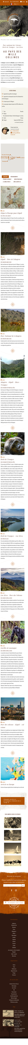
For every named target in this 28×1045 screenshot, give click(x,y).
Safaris (11, 39)
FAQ (14, 990)
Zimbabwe (14, 947)
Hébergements (14, 176)
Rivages (14, 973)
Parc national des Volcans (7, 116)
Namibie (14, 937)
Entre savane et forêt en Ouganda (19, 1011)
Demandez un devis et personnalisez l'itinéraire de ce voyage (12, 801)
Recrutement (14, 992)
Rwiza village (6, 539)
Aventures (14, 975)
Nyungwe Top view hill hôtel (9, 387)
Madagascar (14, 931)
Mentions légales (14, 998)
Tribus (14, 967)
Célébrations (14, 969)
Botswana (14, 927)
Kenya (14, 929)
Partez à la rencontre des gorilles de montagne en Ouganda (18, 1023)
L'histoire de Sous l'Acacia (14, 984)
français (11, 4)
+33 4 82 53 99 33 (15, 131)
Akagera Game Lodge (7, 262)
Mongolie (14, 952)
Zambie (14, 945)
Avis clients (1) (17, 182)
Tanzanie (14, 943)
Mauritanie (14, 956)
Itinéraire (5, 176)
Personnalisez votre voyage (15, 902)
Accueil (8, 39)
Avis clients (14, 988)
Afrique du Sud (14, 925)
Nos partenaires (14, 994)
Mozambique (14, 935)
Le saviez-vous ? (7, 182)
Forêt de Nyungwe (16, 116)
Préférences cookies (14, 1002)
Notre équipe (14, 986)
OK (23, 885)
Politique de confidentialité (14, 1000)
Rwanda (21, 111)
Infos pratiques (18, 179)
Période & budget (7, 179)
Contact (23, 1)
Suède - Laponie (14, 954)
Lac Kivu (21, 116)
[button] (7, 161)
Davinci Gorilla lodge (7, 598)
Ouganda (14, 939)
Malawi (14, 933)
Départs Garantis (14, 971)
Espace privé (6, 1)
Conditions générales (14, 996)
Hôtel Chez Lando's (7, 216)
